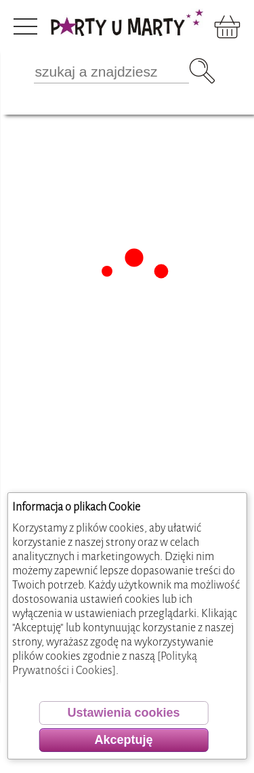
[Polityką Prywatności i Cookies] (104, 663)
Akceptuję (123, 740)
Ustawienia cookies (123, 712)
